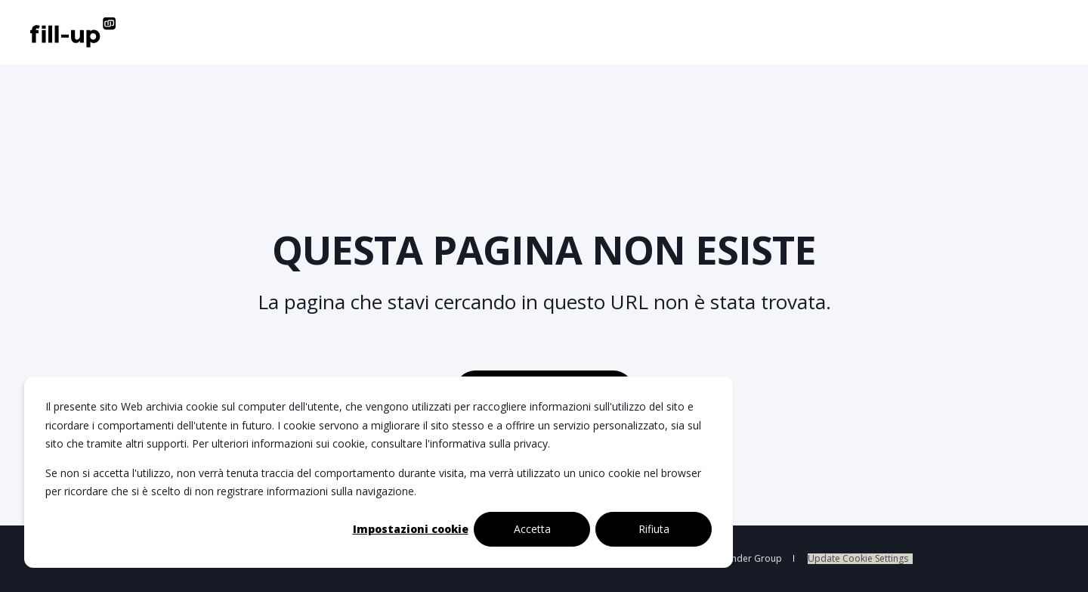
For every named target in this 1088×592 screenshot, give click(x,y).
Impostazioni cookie (410, 529)
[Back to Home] (73, 32)
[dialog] (378, 472)
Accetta (532, 529)
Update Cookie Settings (858, 558)
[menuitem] (860, 558)
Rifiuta (653, 529)
